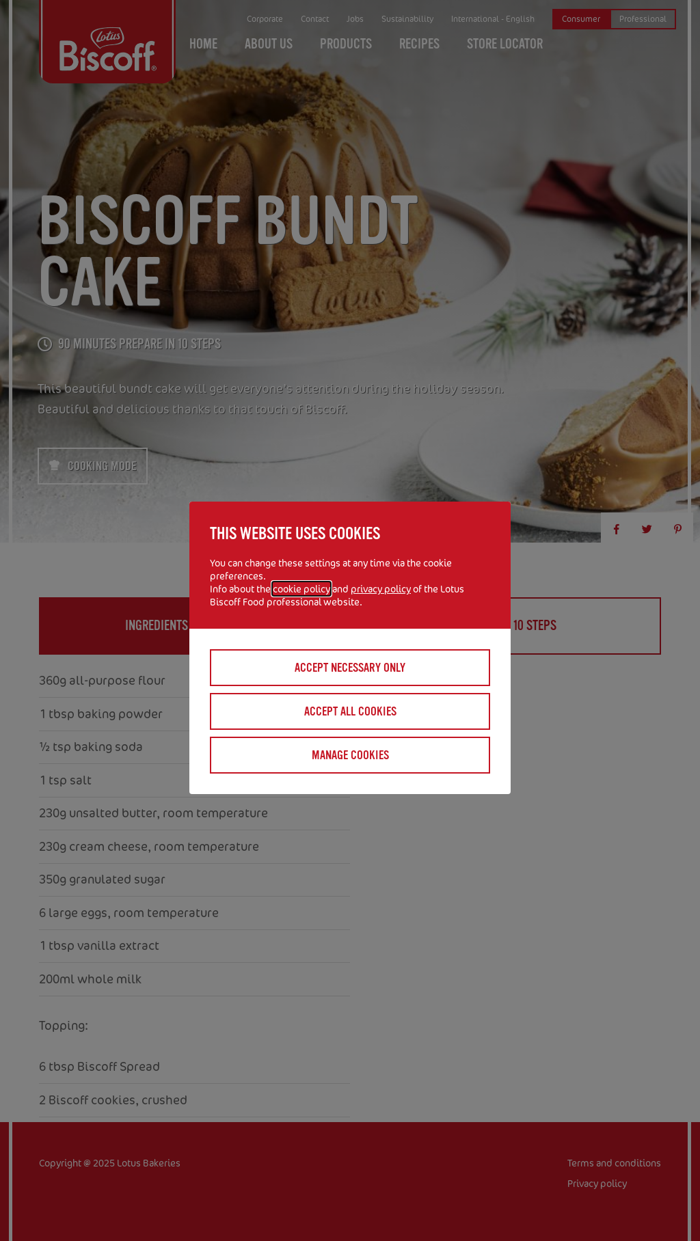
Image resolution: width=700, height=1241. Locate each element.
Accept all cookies (350, 711)
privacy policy (381, 588)
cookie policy (301, 588)
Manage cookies (350, 755)
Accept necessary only (350, 667)
